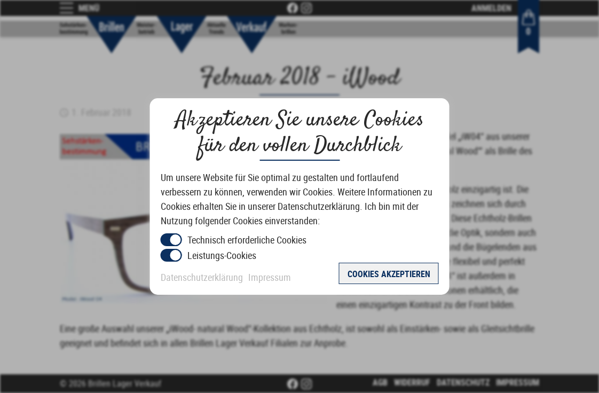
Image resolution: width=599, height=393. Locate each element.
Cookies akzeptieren (389, 274)
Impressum (269, 277)
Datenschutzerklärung (202, 277)
